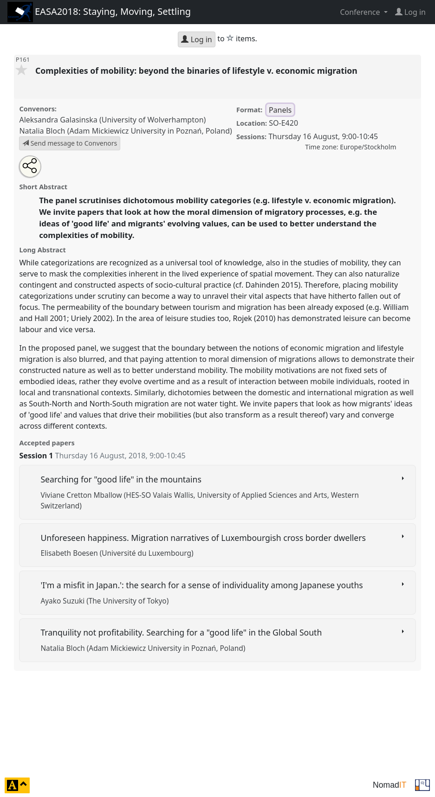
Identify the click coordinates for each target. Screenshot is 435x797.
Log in (196, 39)
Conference (361, 12)
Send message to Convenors (69, 143)
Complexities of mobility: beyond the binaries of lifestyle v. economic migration (197, 70)
